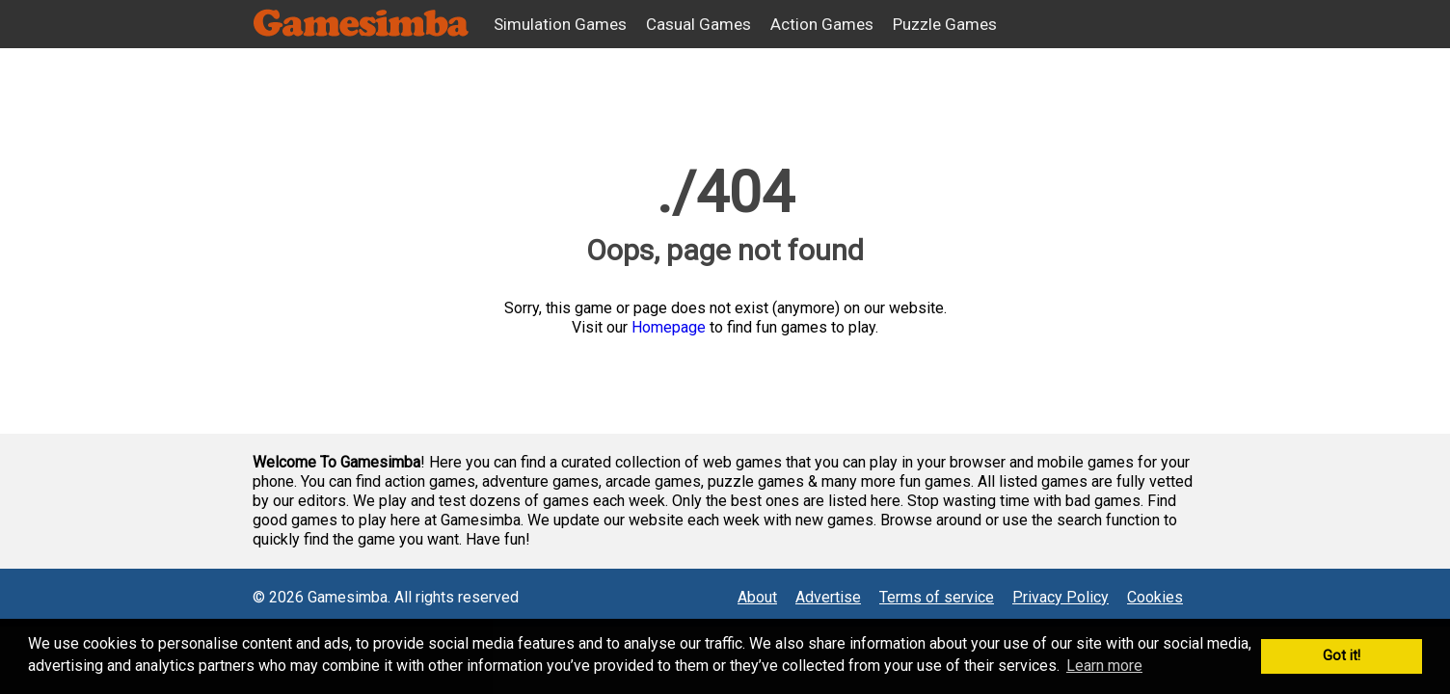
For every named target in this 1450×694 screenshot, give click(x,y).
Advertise (828, 597)
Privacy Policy (1060, 597)
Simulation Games (560, 24)
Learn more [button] (1104, 665)
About (757, 597)
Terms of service (936, 597)
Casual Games (698, 24)
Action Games (821, 24)
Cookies (1155, 597)
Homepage (668, 327)
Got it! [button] (1341, 656)
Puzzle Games (945, 24)
